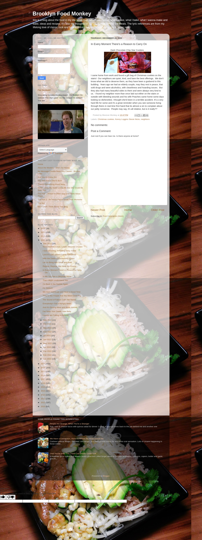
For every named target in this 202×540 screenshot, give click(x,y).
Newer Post (98, 209)
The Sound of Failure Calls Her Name (59, 300)
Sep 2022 (47, 328)
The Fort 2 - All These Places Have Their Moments (60, 199)
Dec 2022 (47, 243)
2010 (43, 406)
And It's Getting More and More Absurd (60, 307)
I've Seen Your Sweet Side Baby (57, 311)
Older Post (157, 209)
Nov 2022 (47, 320)
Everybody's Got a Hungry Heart (57, 303)
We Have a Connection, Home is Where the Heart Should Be (76, 439)
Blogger (106, 476)
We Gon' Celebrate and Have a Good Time (61, 292)
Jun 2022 (47, 339)
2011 (43, 402)
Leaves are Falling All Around (55, 315)
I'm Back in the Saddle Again (55, 284)
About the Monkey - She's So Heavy (54, 168)
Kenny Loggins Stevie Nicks (127, 119)
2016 (43, 383)
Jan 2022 (47, 359)
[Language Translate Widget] (52, 149)
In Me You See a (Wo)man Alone (57, 276)
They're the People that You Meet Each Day (62, 296)
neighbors (145, 119)
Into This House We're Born (50, 181)
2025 (43, 228)
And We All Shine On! (47, 177)
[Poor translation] (10, 497)
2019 (43, 371)
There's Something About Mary (51, 184)
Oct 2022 (47, 324)
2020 (43, 368)
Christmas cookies (106, 119)
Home (128, 209)
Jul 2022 (47, 335)
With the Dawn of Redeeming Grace (58, 258)
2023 (43, 236)
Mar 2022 (47, 351)
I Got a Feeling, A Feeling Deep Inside (59, 251)
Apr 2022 (47, 347)
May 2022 (48, 343)
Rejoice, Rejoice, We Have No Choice (59, 266)
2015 (43, 387)
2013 (43, 395)
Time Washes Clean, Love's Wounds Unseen (62, 247)
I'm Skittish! (44, 90)
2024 (43, 232)
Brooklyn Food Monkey (62, 14)
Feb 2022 (47, 355)
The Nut (41, 203)
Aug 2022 (47, 332)
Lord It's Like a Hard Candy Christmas (59, 254)
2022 (43, 240)
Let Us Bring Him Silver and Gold (57, 262)
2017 (43, 379)
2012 (43, 399)
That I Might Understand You (55, 280)
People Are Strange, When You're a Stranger (69, 424)
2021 (43, 364)
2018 (43, 375)
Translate (56, 153)
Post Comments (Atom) (113, 216)
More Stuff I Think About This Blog (53, 207)
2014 (43, 391)
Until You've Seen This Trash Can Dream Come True (73, 453)
